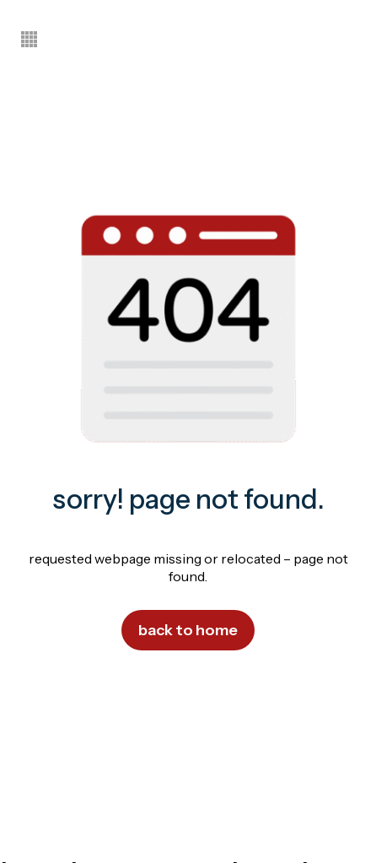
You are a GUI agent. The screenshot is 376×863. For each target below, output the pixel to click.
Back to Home (188, 630)
